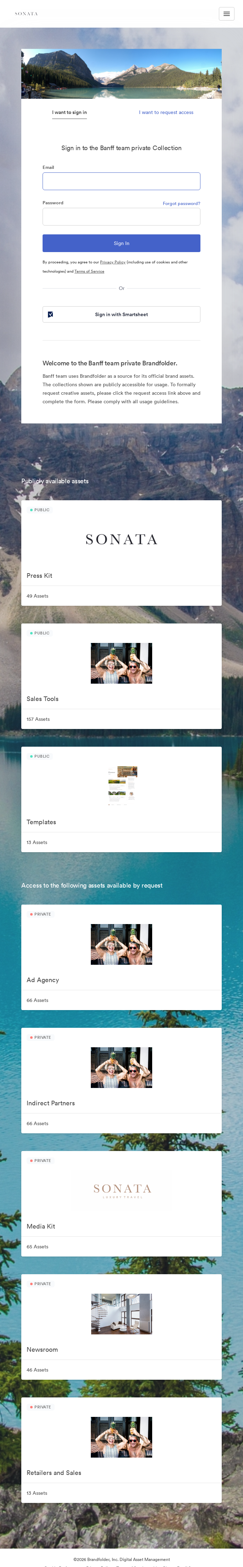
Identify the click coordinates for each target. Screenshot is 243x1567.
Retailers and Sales (54, 1473)
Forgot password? (181, 203)
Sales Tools (43, 699)
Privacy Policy (113, 262)
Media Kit (41, 1226)
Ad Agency (43, 980)
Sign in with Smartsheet (97, 314)
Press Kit (39, 575)
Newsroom (42, 1349)
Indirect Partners (51, 1103)
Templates (41, 822)
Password (53, 203)
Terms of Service (89, 271)
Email (48, 167)
